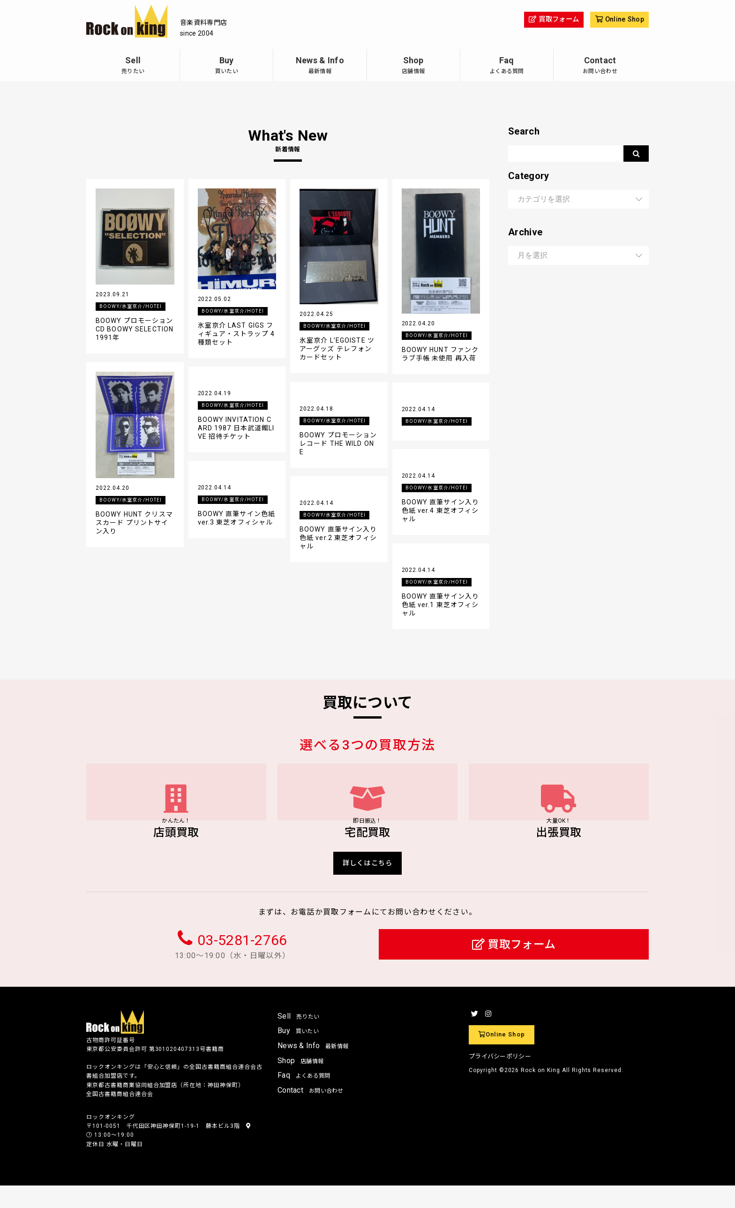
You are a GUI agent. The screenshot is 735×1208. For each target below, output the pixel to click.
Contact (600, 66)
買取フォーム (514, 967)
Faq (506, 66)
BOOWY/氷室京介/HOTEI (133, 307)
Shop (413, 66)
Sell (133, 66)
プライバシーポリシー (500, 1078)
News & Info (319, 66)
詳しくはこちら (367, 883)
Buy (226, 66)
